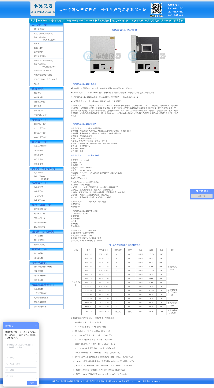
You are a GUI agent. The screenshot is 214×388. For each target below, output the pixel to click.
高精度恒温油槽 (40, 222)
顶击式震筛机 (39, 240)
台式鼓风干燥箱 (40, 133)
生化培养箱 (38, 159)
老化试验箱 (38, 196)
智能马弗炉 (38, 48)
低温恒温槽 (38, 289)
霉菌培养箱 (38, 164)
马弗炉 (36, 44)
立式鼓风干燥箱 (40, 128)
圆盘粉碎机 (38, 271)
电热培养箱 (38, 150)
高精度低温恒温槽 (41, 298)
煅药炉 (36, 84)
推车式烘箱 (38, 111)
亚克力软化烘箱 (40, 115)
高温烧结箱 (38, 173)
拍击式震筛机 (39, 245)
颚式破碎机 (38, 253)
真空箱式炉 (38, 52)
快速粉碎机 (38, 280)
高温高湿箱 (38, 191)
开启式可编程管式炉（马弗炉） (46, 79)
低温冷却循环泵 (40, 302)
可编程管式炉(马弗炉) (42, 70)
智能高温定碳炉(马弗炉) (43, 60)
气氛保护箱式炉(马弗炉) (43, 34)
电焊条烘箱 (38, 97)
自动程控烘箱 (39, 102)
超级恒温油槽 (39, 227)
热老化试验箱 (39, 200)
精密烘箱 (37, 93)
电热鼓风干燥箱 (40, 137)
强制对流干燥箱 (40, 124)
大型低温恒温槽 (40, 293)
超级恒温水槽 (39, 214)
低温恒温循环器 (40, 307)
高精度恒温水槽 (40, 209)
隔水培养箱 (38, 155)
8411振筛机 (38, 236)
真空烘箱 (37, 106)
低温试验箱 (38, 187)
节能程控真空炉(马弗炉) (43, 75)
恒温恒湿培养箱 (40, 146)
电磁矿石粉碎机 (40, 276)
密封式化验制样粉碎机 (43, 267)
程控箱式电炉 (39, 29)
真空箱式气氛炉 (40, 56)
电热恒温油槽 (39, 218)
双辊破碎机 (38, 258)
